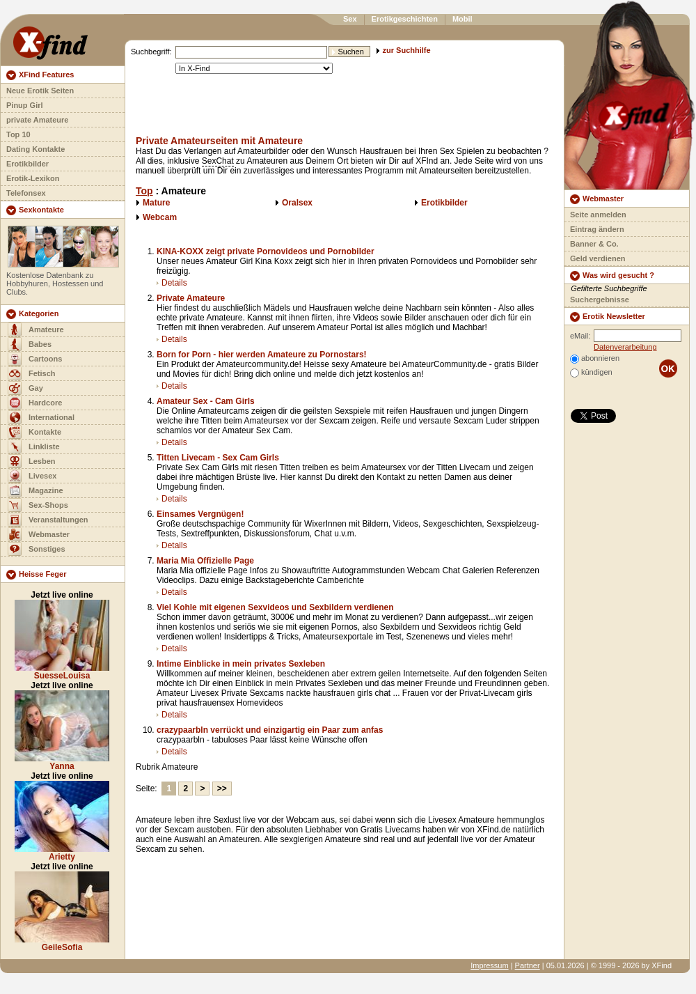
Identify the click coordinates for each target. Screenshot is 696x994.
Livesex (42, 476)
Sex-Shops (48, 505)
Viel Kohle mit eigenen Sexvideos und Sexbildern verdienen (275, 607)
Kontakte (45, 432)
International (51, 417)
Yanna (61, 766)
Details (174, 283)
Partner (527, 965)
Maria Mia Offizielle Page (205, 561)
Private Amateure (191, 298)
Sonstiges (47, 549)
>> (222, 788)
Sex (350, 19)
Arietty (62, 857)
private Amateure (37, 120)
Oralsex (297, 203)
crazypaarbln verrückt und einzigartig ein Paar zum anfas (270, 730)
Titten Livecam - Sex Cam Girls (218, 458)
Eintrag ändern (597, 229)
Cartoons (45, 359)
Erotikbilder (27, 164)
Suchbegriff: (151, 51)
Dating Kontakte (35, 149)
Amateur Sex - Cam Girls (206, 401)
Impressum (489, 965)
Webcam (160, 217)
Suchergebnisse (599, 299)
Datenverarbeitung (625, 347)
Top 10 (18, 134)
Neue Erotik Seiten (40, 90)
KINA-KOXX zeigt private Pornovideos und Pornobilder (265, 251)
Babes (40, 344)
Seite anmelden (598, 214)
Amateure (46, 329)
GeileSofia (62, 947)
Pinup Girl (24, 105)
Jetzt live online (62, 595)
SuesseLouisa (62, 676)
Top (144, 190)
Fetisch (42, 373)
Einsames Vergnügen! (200, 514)
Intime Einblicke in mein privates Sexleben (241, 664)
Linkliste (44, 446)
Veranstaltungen (58, 519)
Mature (156, 203)
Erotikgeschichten (405, 19)
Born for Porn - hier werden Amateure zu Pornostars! (262, 354)
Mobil (462, 19)
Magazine (46, 490)
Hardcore (45, 402)
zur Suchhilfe (407, 50)
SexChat (218, 161)
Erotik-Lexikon (32, 178)
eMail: (580, 336)
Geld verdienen (597, 258)
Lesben (42, 461)
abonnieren (600, 358)
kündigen (596, 372)
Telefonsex (26, 193)
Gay (36, 388)
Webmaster (49, 534)
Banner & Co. (594, 244)
